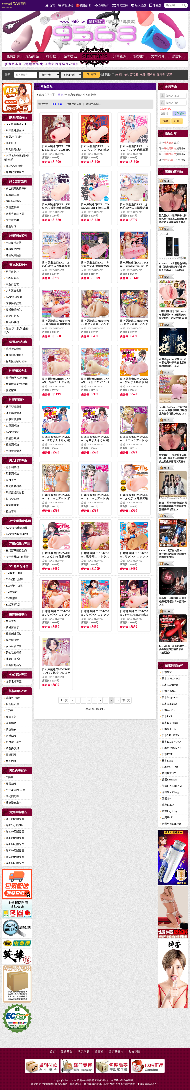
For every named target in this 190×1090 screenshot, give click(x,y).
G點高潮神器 (12, 201)
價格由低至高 (74, 104)
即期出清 (10, 143)
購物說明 (83, 5)
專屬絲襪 (10, 783)
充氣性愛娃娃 (13, 303)
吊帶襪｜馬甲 (13, 742)
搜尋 (91, 74)
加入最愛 (138, 5)
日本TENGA (168, 691)
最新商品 (32, 56)
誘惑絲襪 (10, 735)
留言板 (177, 56)
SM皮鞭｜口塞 (13, 585)
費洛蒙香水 (11, 627)
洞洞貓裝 (10, 723)
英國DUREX (168, 773)
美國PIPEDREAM (171, 786)
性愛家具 (10, 390)
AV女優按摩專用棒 (15, 527)
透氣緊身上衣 (13, 802)
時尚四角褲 (11, 796)
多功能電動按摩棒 (15, 188)
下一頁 (126, 700)
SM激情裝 (10, 598)
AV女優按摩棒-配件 (16, 534)
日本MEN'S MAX (170, 748)
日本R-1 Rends (169, 722)
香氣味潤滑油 (13, 419)
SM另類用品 (12, 604)
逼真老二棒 (11, 194)
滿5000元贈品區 (14, 850)
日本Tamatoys (168, 703)
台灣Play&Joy (168, 811)
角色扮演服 (11, 748)
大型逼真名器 (13, 290)
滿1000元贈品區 (14, 819)
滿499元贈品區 (13, 825)
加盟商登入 (116, 1051)
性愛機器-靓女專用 (16, 384)
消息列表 (83, 1051)
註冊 (177, 121)
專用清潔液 (11, 640)
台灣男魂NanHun (170, 823)
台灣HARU (167, 817)
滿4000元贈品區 (14, 844)
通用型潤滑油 (13, 406)
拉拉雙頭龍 (11, 498)
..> (117, 700)
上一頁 (64, 700)
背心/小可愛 (12, 698)
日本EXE (166, 716)
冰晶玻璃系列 (13, 659)
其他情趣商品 (13, 665)
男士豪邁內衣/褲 (14, 790)
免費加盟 (101, 5)
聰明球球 (10, 226)
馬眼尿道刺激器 (14, 492)
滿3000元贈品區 (14, 838)
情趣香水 (10, 621)
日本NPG (166, 672)
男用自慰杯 (11, 271)
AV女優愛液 (12, 432)
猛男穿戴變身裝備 (15, 550)
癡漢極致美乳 (13, 309)
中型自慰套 (11, 284)
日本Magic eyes (169, 697)
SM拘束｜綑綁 (13, 579)
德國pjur (165, 798)
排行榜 (51, 56)
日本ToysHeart (169, 685)
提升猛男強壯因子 (15, 361)
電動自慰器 (11, 316)
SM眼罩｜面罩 (13, 573)
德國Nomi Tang (169, 792)
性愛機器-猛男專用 (16, 377)
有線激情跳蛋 (13, 242)
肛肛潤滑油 (11, 473)
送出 (165, 121)
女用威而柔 (11, 220)
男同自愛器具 (13, 486)
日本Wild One (168, 729)
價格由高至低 (93, 104)
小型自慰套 (11, 278)
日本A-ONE (167, 710)
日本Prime (166, 760)
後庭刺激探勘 (13, 633)
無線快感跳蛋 (13, 249)
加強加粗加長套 (14, 355)
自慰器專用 (11, 438)
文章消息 (157, 56)
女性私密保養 (13, 646)
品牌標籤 (70, 56)
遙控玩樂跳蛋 (13, 255)
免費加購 (13, 56)
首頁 (50, 5)
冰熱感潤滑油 (13, 413)
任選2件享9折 (13, 136)
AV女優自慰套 (13, 297)
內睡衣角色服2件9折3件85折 (16, 157)
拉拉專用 (10, 511)
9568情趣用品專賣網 (14, 5)
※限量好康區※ (14, 130)
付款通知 (138, 56)
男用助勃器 (11, 322)
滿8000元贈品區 (14, 863)
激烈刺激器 (11, 467)
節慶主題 (10, 716)
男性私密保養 (13, 652)
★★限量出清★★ (15, 124)
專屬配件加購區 (14, 172)
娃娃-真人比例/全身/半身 (16, 330)
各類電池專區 (13, 681)
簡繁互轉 (120, 5)
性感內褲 (10, 761)
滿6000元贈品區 (14, 856)
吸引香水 (10, 480)
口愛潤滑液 (11, 425)
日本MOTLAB (169, 767)
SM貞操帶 (10, 592)
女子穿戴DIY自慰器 (16, 556)
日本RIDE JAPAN (170, 741)
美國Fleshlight (168, 779)
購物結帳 (65, 5)
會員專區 (134, 1051)
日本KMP (166, 754)
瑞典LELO (167, 804)
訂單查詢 (119, 56)
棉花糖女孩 (11, 704)
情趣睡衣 (10, 729)
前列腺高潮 (11, 505)
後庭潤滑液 (11, 444)
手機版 (155, 5)
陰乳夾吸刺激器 (14, 213)
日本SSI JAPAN (169, 735)
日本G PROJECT (170, 678)
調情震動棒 (11, 207)
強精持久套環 (13, 348)
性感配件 (10, 754)
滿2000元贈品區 (14, 831)
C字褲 (8, 710)
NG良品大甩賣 (13, 166)
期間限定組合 (13, 149)
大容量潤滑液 (13, 451)
